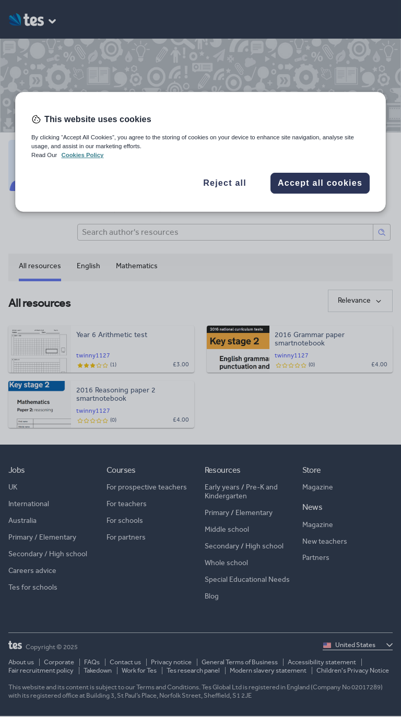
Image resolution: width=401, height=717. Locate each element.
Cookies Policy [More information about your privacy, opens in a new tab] (82, 155)
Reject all (224, 182)
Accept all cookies (320, 182)
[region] (200, 152)
